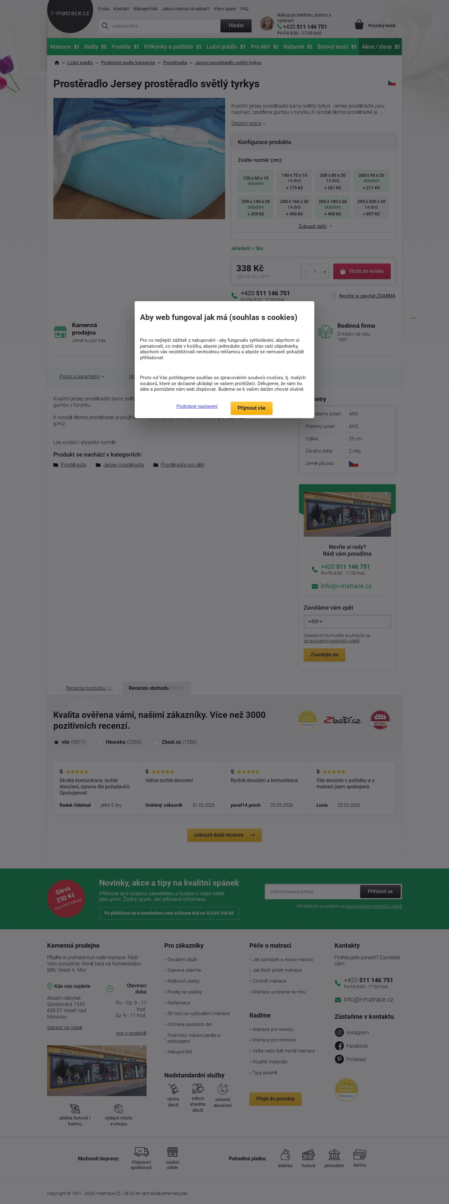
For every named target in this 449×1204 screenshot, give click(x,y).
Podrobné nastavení (197, 406)
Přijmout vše (252, 408)
